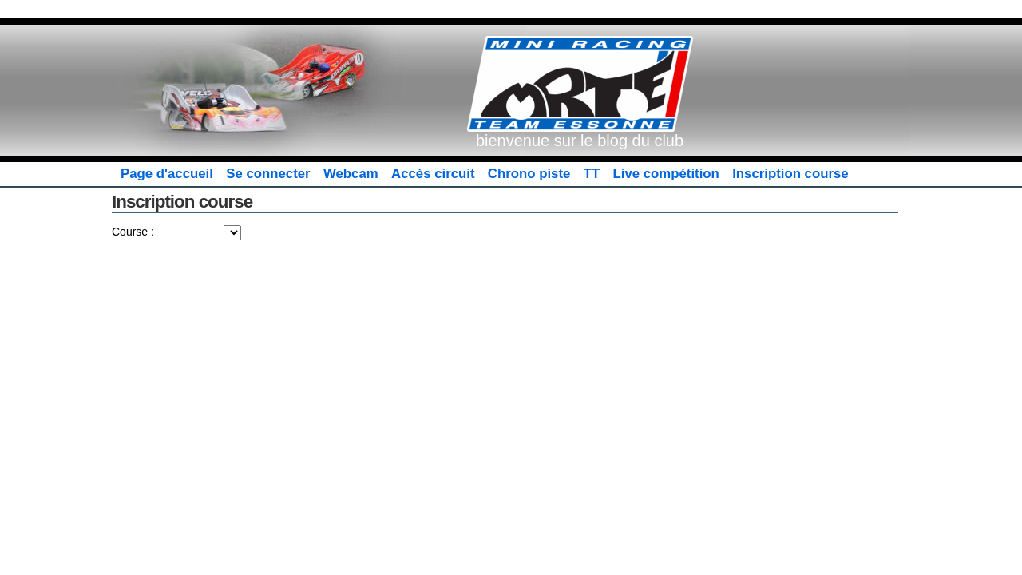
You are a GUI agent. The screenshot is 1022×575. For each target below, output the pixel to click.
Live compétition (666, 173)
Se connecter (268, 173)
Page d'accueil (167, 173)
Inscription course (790, 173)
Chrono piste (529, 173)
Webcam (350, 173)
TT (592, 173)
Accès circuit (432, 173)
